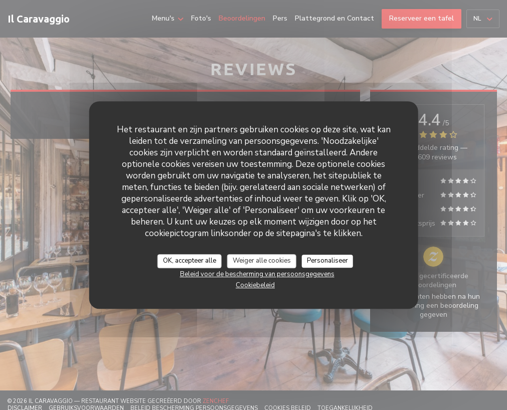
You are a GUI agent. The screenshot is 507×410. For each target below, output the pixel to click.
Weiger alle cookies (262, 260)
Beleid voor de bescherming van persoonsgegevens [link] (257, 274)
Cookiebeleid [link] (255, 285)
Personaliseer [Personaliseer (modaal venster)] (327, 260)
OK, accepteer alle (189, 260)
